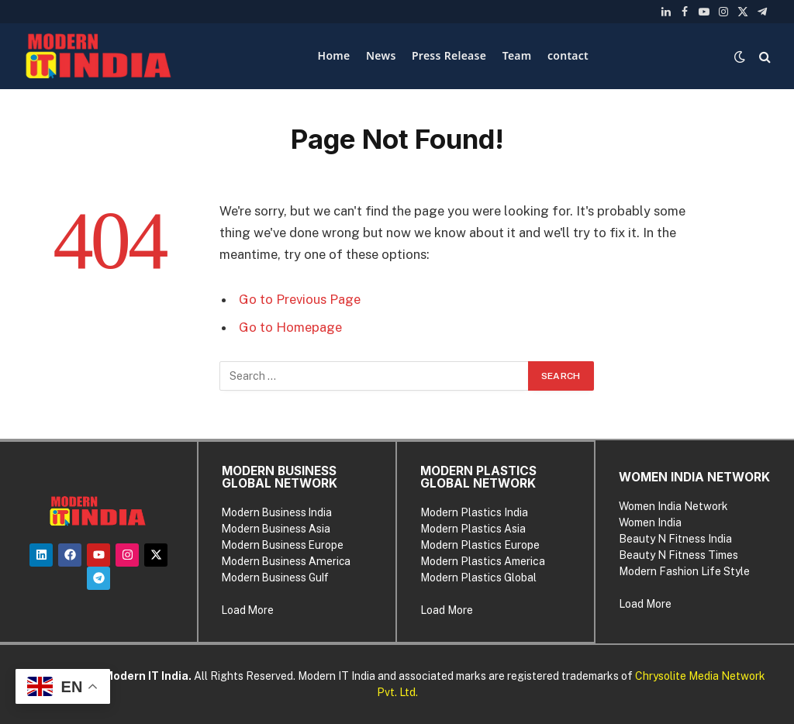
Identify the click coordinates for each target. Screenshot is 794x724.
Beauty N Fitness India (675, 539)
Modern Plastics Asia (473, 528)
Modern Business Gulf (275, 577)
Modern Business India (277, 512)
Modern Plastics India (474, 512)
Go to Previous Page (300, 299)
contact (568, 55)
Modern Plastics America (482, 561)
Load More (248, 610)
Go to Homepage (290, 327)
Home (334, 55)
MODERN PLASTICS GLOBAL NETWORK (478, 477)
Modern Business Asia (276, 528)
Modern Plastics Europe (480, 545)
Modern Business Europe (282, 545)
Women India (650, 522)
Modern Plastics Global (478, 577)
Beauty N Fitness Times (678, 555)
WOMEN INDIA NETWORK (694, 477)
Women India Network (673, 506)
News (381, 55)
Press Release (449, 55)
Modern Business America (286, 561)
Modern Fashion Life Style (684, 571)
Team (517, 55)
